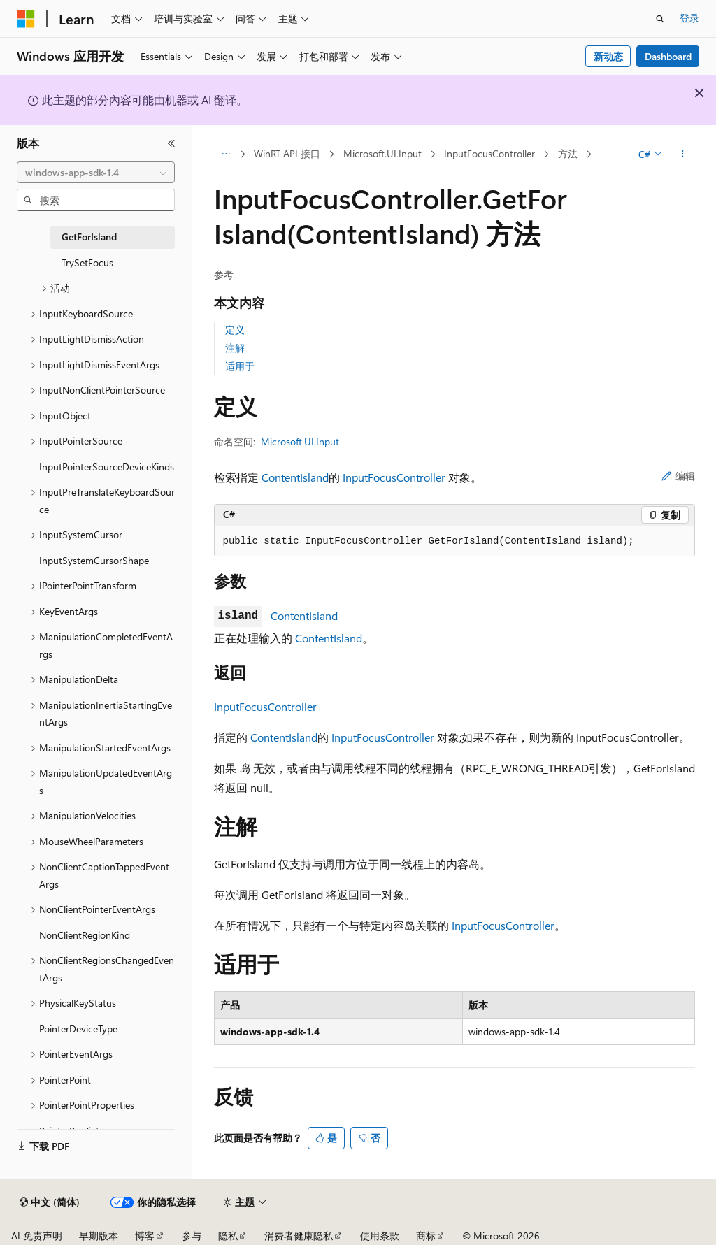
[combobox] (96, 172)
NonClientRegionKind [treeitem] (84, 935)
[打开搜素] (660, 18)
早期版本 (98, 1235)
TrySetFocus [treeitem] (87, 262)
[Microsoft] (26, 19)
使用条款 (379, 1235)
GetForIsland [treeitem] (89, 236)
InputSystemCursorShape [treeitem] (94, 560)
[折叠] (171, 143)
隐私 (228, 1235)
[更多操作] (682, 154)
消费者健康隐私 (298, 1235)
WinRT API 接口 (287, 153)
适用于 (240, 366)
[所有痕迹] (226, 154)
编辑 (678, 475)
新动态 (608, 56)
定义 (235, 329)
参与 (191, 1235)
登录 (689, 17)
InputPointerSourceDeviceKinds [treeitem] (106, 466)
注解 (235, 347)
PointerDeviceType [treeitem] (78, 1028)
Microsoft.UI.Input (382, 153)
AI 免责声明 (36, 1235)
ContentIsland (295, 477)
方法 (568, 153)
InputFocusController (489, 153)
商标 (426, 1235)
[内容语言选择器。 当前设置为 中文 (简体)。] (49, 1202)
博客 (145, 1235)
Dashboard (668, 56)
